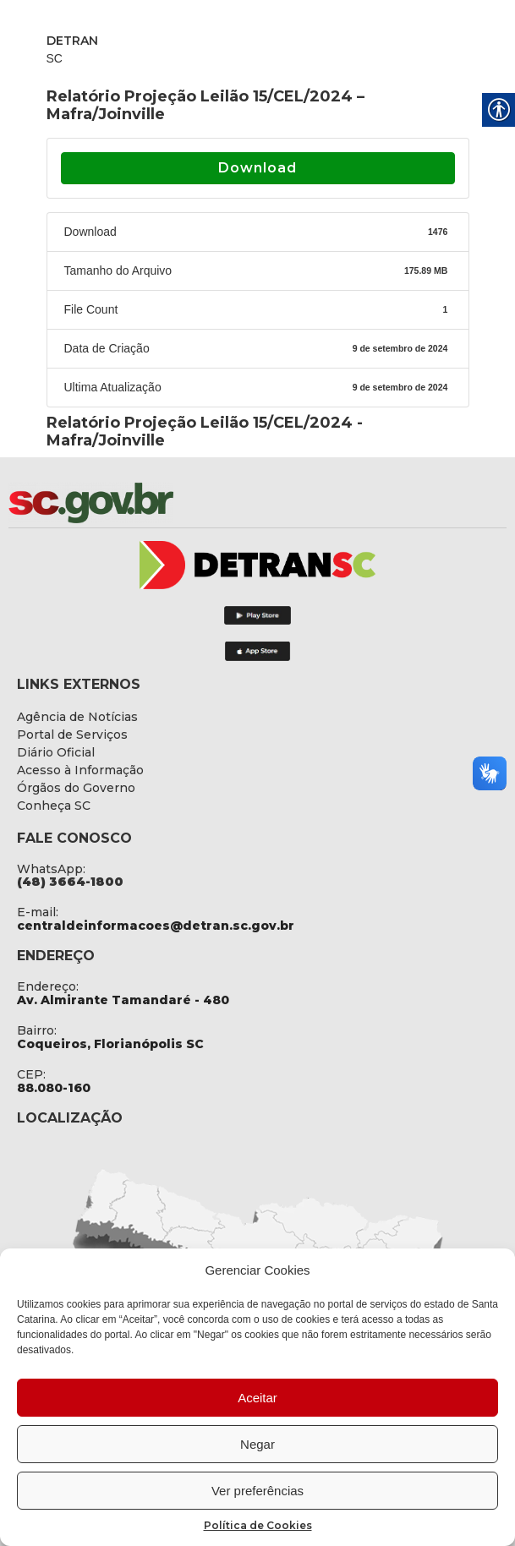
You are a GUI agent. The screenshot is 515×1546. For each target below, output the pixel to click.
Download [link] (257, 168)
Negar (257, 1444)
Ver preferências (257, 1490)
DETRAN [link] (72, 40)
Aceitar (257, 1397)
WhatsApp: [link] (51, 869)
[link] (135, 503)
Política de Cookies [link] (258, 1525)
